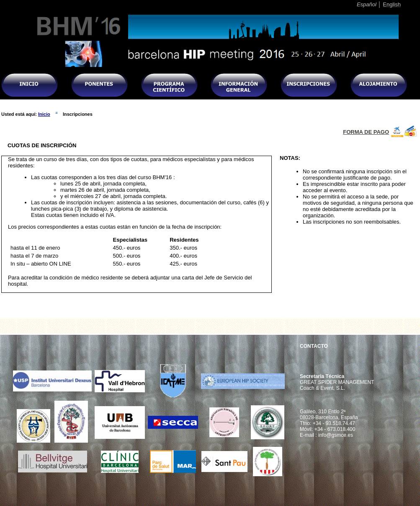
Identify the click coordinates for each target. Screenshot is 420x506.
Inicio (44, 114)
